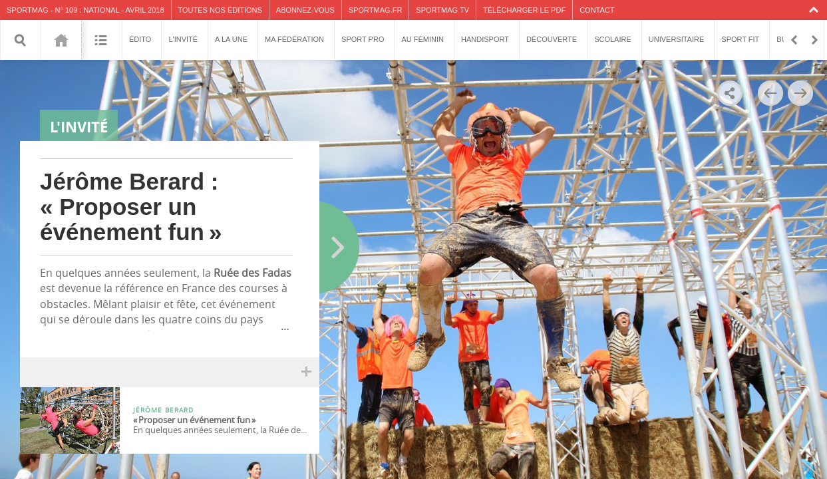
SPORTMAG (28, 10)
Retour (794, 40)
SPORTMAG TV (442, 10)
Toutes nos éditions (220, 10)
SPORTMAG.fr (375, 10)
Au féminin (422, 39)
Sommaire (101, 40)
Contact (596, 10)
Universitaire (677, 39)
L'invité (183, 39)
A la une (231, 39)
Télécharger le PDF (524, 10)
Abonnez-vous (305, 10)
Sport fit (740, 39)
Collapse (815, 10)
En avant (814, 40)
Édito (140, 39)
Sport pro (362, 39)
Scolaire (612, 39)
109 (61, 40)
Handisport (485, 39)
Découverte (551, 39)
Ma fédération (294, 39)
